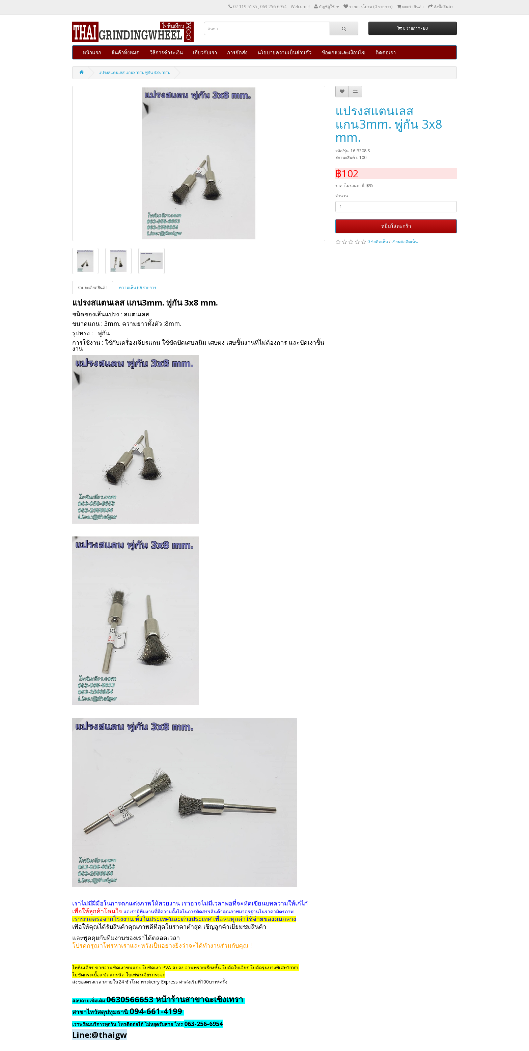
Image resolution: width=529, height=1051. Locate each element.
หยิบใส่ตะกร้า (396, 225)
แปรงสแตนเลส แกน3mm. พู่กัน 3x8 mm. (134, 72)
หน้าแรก (92, 52)
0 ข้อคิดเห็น (377, 241)
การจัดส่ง (237, 52)
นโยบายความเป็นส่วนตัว (284, 52)
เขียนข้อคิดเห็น (404, 241)
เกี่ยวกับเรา (205, 52)
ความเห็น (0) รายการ (137, 287)
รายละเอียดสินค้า (93, 287)
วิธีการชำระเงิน (166, 52)
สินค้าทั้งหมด (125, 52)
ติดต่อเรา (385, 52)
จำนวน (341, 196)
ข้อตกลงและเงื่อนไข (343, 52)
